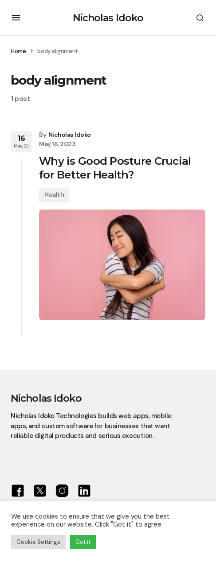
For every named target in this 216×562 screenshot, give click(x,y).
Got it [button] (82, 542)
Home (18, 51)
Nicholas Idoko (108, 18)
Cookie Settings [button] (38, 542)
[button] (16, 17)
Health (54, 194)
